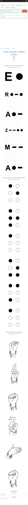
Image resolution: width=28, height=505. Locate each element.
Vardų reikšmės (7, 48)
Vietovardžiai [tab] (13, 7)
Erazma (13, 48)
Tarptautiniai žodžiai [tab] (19, 5)
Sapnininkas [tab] (7, 7)
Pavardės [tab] (2, 7)
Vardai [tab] (25, 5)
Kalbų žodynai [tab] (3, 5)
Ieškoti (24, 11)
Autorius (14, 492)
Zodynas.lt (2, 48)
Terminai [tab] (12, 5)
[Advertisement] (13, 33)
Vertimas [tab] (8, 5)
